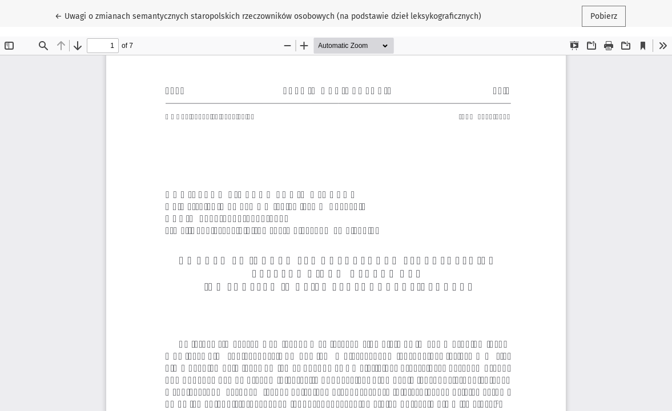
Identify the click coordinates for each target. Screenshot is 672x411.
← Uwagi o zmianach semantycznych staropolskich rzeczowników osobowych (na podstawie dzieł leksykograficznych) (268, 15)
